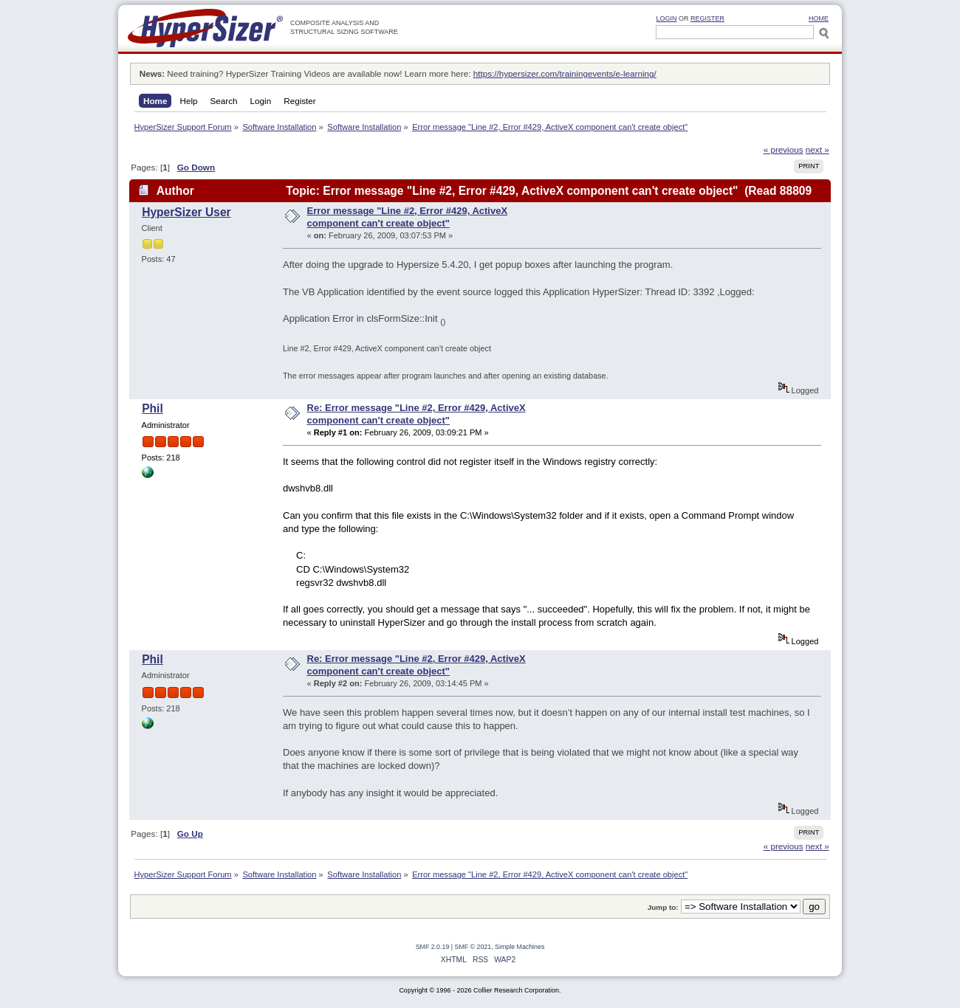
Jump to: (663, 907)
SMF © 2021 (473, 946)
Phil (152, 408)
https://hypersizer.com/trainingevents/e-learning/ (564, 73)
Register (707, 18)
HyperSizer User (186, 212)
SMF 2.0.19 (433, 946)
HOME (819, 18)
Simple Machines (519, 946)
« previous (783, 149)
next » (817, 149)
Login (666, 18)
